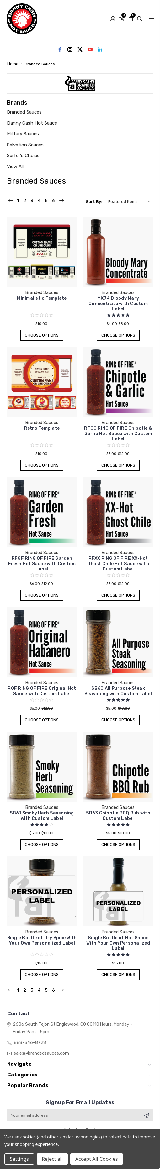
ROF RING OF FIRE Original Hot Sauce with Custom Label (42, 691)
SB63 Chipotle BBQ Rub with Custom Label (118, 815)
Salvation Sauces (25, 145)
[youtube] (90, 49)
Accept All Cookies (96, 1158)
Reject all (52, 1158)
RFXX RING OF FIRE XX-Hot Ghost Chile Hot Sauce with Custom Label (118, 564)
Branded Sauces (24, 112)
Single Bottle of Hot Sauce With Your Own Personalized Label (118, 943)
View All (15, 166)
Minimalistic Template (42, 298)
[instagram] (70, 49)
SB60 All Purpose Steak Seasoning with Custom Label (118, 691)
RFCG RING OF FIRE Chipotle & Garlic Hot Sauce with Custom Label (118, 434)
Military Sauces (23, 134)
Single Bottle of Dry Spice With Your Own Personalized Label (42, 940)
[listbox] (129, 201)
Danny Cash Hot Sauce (32, 123)
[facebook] (60, 49)
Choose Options (42, 335)
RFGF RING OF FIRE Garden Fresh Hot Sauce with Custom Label (42, 564)
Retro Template (42, 428)
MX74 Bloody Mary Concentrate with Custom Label (118, 304)
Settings (19, 1158)
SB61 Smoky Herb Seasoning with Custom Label (42, 815)
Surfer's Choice (23, 155)
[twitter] (80, 49)
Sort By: (94, 201)
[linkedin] (100, 49)
